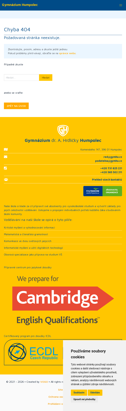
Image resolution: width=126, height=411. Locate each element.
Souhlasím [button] (79, 392)
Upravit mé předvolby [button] (84, 399)
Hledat (46, 77)
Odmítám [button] (95, 392)
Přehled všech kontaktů (107, 179)
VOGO (44, 381)
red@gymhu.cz (113, 156)
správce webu (67, 53)
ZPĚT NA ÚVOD (16, 105)
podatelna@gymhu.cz (108, 160)
